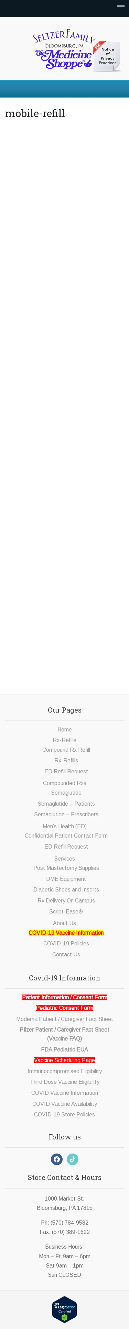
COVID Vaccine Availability (64, 1104)
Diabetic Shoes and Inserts (66, 890)
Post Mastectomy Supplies (66, 868)
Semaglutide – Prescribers (66, 814)
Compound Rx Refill (66, 750)
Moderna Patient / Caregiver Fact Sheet (64, 1019)
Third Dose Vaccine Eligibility (64, 1082)
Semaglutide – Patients (66, 804)
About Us (64, 923)
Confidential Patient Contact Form (66, 836)
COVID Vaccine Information (64, 1093)
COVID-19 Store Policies (64, 1114)
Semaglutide (66, 793)
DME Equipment (66, 879)
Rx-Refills (64, 740)
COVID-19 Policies (66, 943)
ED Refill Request (66, 771)
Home (64, 729)
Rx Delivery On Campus (66, 901)
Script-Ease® (66, 912)
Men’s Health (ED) (65, 826)
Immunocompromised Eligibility (65, 1071)
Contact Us (66, 954)
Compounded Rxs (64, 783)
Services (64, 859)
